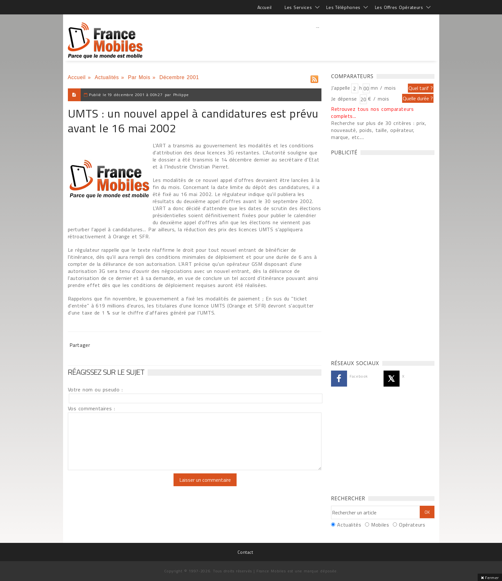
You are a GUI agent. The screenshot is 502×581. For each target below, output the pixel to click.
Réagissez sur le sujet (106, 372)
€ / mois (378, 98)
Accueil (264, 7)
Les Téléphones (343, 7)
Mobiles (380, 524)
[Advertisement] (317, 40)
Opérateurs (412, 524)
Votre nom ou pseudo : (95, 389)
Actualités (107, 77)
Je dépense (345, 98)
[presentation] (121, 485)
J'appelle (340, 87)
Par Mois (139, 77)
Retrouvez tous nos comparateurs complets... (372, 112)
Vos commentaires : (91, 408)
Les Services (298, 7)
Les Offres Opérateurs (399, 7)
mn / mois (383, 87)
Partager (79, 345)
